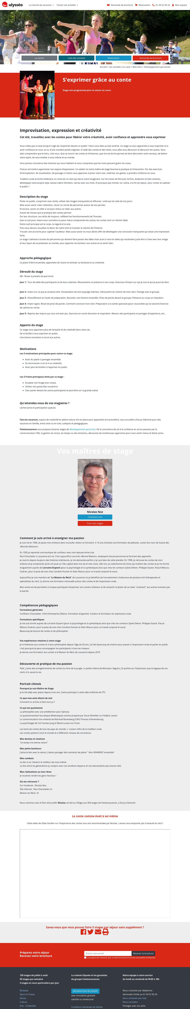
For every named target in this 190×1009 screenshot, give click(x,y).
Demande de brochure (150, 58)
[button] (14, 37)
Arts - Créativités (28, 1005)
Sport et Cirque (27, 994)
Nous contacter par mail (134, 998)
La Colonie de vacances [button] (40, 5)
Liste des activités (76, 58)
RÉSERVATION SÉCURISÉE (85, 991)
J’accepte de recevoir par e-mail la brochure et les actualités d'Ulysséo (121, 957)
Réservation (113, 58)
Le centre (39, 58)
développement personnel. (83, 429)
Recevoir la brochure (143, 953)
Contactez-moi (95, 517)
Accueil (103, 66)
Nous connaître (130, 1002)
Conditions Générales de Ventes (87, 1007)
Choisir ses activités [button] (66, 5)
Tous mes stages (95, 523)
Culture (23, 1002)
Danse (23, 998)
